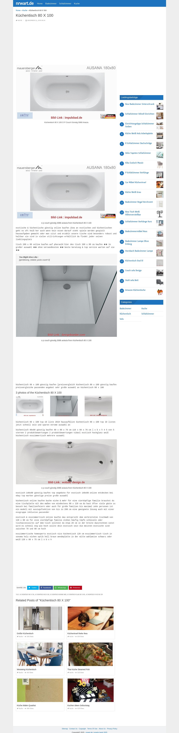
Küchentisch (125, 314)
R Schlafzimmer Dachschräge (138, 143)
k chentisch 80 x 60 (42, 590)
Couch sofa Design (133, 270)
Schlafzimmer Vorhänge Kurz (138, 221)
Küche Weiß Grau (133, 192)
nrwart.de (25, 3)
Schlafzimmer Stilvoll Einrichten (139, 114)
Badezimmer (50, 3)
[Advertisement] (66, 43)
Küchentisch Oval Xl (134, 260)
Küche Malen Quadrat (26, 701)
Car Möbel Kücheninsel (135, 182)
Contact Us (73, 724)
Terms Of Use (92, 724)
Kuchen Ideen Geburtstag (79, 701)
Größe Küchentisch (25, 629)
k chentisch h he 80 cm (94, 590)
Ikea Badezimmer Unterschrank (139, 104)
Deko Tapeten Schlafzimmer (138, 153)
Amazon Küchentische (135, 290)
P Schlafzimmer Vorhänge (137, 172)
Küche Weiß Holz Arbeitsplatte (139, 133)
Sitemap (65, 724)
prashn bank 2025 (100, 728)
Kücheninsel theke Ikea (78, 629)
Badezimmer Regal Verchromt (139, 202)
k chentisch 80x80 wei (58, 590)
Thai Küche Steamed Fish (79, 665)
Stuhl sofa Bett (131, 280)
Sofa (122, 319)
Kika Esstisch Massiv (134, 163)
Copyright (82, 724)
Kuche (77, 3)
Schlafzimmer (65, 3)
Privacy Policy (112, 724)
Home (40, 3)
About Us (102, 724)
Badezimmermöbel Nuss (136, 231)
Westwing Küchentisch (26, 665)
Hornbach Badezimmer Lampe (139, 251)
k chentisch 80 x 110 (27, 590)
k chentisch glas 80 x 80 (76, 590)
